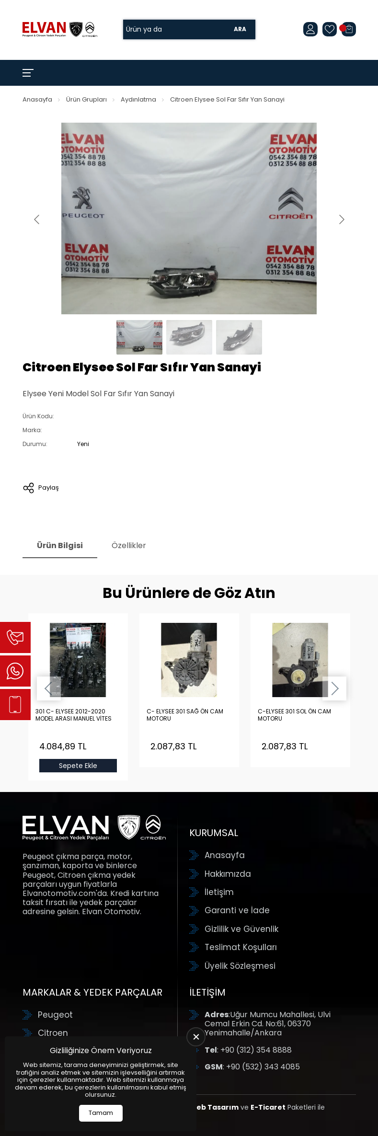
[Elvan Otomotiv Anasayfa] (60, 29)
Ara (240, 29)
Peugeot (55, 1015)
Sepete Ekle (78, 765)
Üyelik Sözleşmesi (240, 966)
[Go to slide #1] (139, 337)
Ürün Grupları (86, 99)
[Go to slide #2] (189, 337)
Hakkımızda (228, 874)
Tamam (101, 1112)
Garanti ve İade (237, 910)
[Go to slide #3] (239, 337)
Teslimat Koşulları (241, 947)
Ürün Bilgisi (60, 545)
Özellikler (129, 545)
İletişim (219, 892)
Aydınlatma (138, 99)
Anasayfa (37, 99)
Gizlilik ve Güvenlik (241, 929)
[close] (196, 1036)
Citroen (53, 1033)
